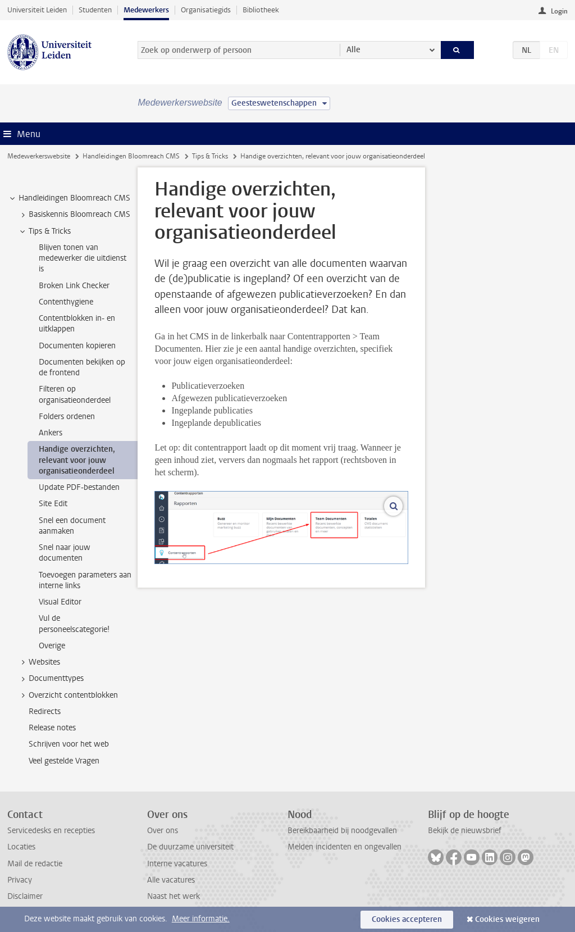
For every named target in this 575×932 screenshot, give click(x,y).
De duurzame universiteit (190, 847)
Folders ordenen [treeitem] (67, 416)
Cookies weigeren (507, 919)
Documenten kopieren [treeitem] (77, 345)
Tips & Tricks (210, 156)
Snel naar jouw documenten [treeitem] (64, 552)
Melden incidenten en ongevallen (344, 847)
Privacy (19, 880)
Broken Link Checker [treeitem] (74, 285)
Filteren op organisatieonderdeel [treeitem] (75, 394)
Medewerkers (146, 10)
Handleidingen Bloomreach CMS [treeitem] (69, 198)
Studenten (95, 10)
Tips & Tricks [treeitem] (44, 231)
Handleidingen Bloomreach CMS (131, 156)
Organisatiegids (206, 10)
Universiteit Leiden (37, 10)
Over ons (162, 830)
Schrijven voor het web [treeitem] (69, 744)
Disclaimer (25, 896)
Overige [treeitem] (52, 645)
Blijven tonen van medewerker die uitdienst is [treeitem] (82, 258)
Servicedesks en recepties (51, 830)
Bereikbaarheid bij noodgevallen (342, 830)
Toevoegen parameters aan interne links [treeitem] (85, 580)
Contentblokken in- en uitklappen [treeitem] (77, 323)
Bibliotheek (261, 10)
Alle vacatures (171, 880)
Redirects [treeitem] (45, 711)
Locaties (21, 847)
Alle (353, 49)
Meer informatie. (201, 918)
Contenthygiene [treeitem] (66, 302)
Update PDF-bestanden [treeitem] (79, 487)
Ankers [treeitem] (50, 433)
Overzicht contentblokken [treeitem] (68, 695)
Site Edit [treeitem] (53, 503)
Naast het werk (173, 896)
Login (559, 11)
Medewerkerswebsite (38, 156)
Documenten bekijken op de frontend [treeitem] (82, 367)
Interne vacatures (177, 863)
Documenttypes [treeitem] (51, 678)
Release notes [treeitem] (52, 727)
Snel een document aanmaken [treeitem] (72, 526)
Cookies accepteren (407, 919)
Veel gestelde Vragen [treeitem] (64, 761)
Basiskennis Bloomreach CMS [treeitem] (74, 214)
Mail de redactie (34, 863)
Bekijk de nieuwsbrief (464, 830)
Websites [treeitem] (39, 662)
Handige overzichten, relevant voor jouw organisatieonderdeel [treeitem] (77, 460)
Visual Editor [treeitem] (60, 602)
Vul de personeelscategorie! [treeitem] (74, 623)
